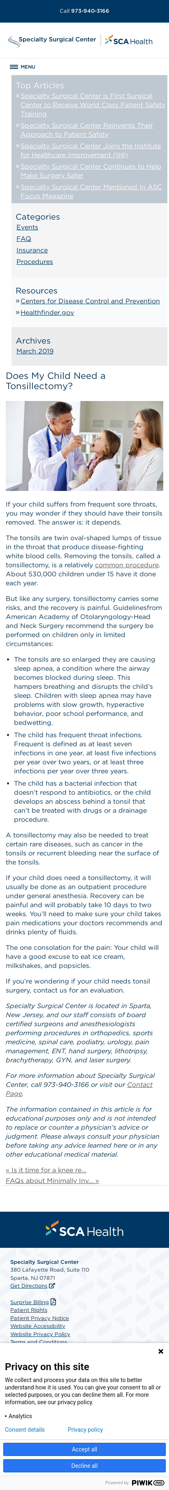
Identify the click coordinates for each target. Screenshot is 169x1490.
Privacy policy (85, 1429)
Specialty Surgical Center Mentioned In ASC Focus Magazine (91, 191)
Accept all (84, 1449)
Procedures (34, 262)
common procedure (127, 565)
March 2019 (34, 351)
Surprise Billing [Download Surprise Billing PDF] (34, 1302)
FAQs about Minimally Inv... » (52, 1181)
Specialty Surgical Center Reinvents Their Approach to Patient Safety (87, 129)
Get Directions (28, 1286)
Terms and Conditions (38, 1342)
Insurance (32, 250)
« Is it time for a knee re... (46, 1170)
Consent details (25, 1429)
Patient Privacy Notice (39, 1318)
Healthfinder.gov (47, 312)
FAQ (23, 239)
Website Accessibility (37, 1326)
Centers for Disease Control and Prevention (90, 301)
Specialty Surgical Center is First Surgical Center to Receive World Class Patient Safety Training (93, 105)
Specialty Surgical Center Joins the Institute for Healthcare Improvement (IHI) (91, 150)
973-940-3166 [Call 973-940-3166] (84, 11)
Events (27, 227)
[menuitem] (84, 1228)
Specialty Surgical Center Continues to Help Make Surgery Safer (91, 171)
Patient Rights (28, 1310)
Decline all (85, 1465)
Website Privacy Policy (40, 1334)
